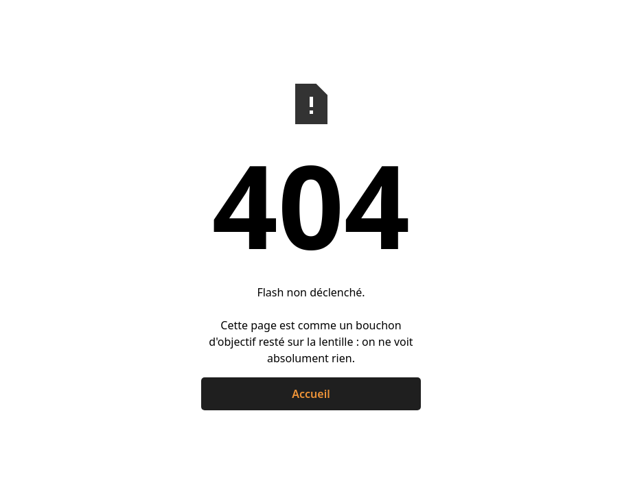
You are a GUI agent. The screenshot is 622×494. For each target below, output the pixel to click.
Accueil (311, 393)
